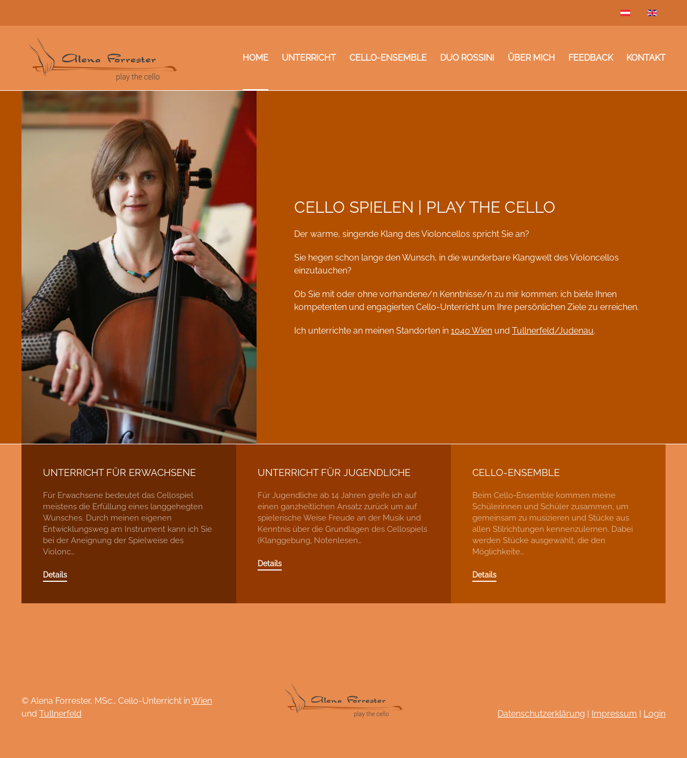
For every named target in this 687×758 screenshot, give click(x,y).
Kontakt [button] (646, 58)
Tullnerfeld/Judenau (553, 331)
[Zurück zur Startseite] (101, 58)
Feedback (590, 58)
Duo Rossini (467, 58)
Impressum (614, 714)
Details (55, 575)
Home (255, 58)
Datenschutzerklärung (541, 714)
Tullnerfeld (60, 714)
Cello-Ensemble (388, 58)
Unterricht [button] (309, 58)
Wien (202, 701)
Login (655, 714)
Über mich (531, 58)
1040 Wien (471, 331)
